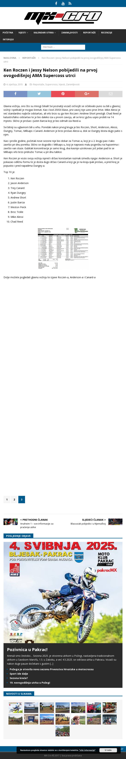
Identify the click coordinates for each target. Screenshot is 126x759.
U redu (108, 750)
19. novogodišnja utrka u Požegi (30, 682)
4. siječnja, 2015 (14, 84)
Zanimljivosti (69, 32)
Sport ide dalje (19, 673)
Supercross (51, 84)
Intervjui (8, 39)
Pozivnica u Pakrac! (27, 649)
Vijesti (22, 32)
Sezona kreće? (19, 678)
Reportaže (89, 32)
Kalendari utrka (44, 32)
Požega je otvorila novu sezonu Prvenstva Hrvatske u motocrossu (52, 669)
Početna (8, 32)
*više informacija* (87, 750)
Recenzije (106, 32)
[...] (51, 663)
